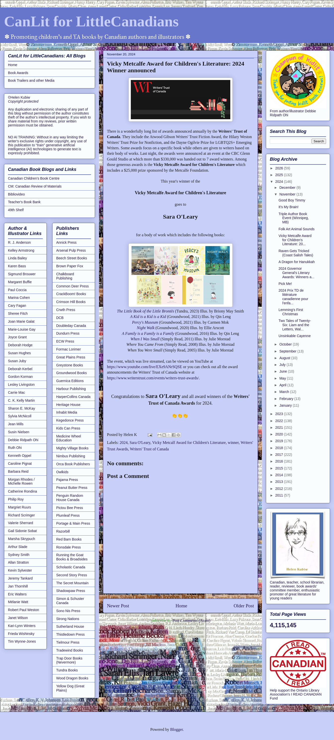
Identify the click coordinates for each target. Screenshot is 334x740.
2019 (279, 441)
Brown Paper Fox (69, 266)
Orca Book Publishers (73, 464)
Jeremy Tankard (20, 578)
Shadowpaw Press (70, 591)
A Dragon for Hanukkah (297, 262)
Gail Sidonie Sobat (22, 531)
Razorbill (63, 531)
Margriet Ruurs (19, 507)
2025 (279, 175)
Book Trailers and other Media (31, 80)
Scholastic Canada (70, 567)
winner (233, 442)
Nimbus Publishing (70, 456)
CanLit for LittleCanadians (91, 21)
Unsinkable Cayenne (295, 336)
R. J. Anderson (19, 242)
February (286, 399)
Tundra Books (67, 670)
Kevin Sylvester (20, 570)
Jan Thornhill (18, 586)
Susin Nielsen (18, 432)
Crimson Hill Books (71, 302)
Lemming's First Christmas (291, 312)
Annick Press (66, 242)
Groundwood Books (71, 373)
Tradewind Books (69, 650)
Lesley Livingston (21, 385)
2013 (279, 482)
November (287, 194)
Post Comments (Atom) (191, 621)
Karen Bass (17, 266)
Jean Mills (15, 424)
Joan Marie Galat (21, 321)
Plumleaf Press (68, 515)
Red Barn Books (69, 539)
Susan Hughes (19, 353)
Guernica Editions (70, 381)
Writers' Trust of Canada (149, 449)
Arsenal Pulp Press (71, 250)
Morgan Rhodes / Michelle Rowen (21, 481)
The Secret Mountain (72, 583)
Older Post (244, 605)
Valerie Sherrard (20, 523)
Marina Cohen (19, 298)
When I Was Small (145, 339)
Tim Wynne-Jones (22, 641)
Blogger (176, 729)
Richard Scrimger (21, 515)
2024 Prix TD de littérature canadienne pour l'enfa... (293, 296)
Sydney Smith (18, 555)
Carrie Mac (16, 392)
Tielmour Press (68, 642)
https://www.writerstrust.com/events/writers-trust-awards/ (153, 378)
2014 (279, 475)
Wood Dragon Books (72, 678)
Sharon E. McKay (21, 408)
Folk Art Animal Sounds (297, 229)
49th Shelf (16, 210)
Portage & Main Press (73, 523)
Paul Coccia (17, 290)
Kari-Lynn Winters (22, 626)
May (283, 378)
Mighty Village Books (72, 448)
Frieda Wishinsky (21, 634)
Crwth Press (65, 310)
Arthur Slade (17, 547)
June (283, 371)
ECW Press (65, 341)
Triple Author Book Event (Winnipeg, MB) (294, 218)
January (286, 405)
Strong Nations (67, 619)
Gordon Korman (20, 377)
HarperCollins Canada (73, 397)
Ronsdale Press (68, 547)
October (286, 344)
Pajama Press (67, 480)
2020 (279, 434)
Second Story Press (71, 575)
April (283, 385)
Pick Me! (285, 284)
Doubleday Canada (71, 326)
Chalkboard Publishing (65, 276)
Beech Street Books (71, 258)
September (288, 351)
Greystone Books (69, 365)
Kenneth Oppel (19, 456)
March (284, 392)
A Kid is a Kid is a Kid (148, 316)
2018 (279, 448)
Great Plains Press (70, 357)
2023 (279, 414)
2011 (279, 495)
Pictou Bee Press (69, 508)
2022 (279, 421)
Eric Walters (17, 594)
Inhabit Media (66, 412)
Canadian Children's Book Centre (33, 178)
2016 (279, 461)
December (287, 188)
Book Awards (18, 73)
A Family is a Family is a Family (148, 333)
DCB (60, 318)
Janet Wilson (18, 618)
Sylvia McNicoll (19, 416)
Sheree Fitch (18, 313)
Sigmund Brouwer (22, 274)
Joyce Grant (17, 337)
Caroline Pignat (20, 464)
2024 (124, 442)
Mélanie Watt (18, 602)
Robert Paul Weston (23, 610)
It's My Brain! (288, 207)
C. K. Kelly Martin (21, 400)
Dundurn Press (67, 333)
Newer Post (118, 605)
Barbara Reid (18, 471)
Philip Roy (16, 499)
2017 (279, 455)
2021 (279, 427)
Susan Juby (17, 361)
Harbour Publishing (71, 389)
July (282, 365)
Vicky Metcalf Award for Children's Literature (189, 442)
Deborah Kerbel (20, 369)
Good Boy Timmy (292, 200)
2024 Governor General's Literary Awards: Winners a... (296, 273)
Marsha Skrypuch (21, 539)
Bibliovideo (16, 194)
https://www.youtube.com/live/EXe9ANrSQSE (144, 367)
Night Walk (145, 328)
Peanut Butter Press (71, 488)
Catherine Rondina (22, 491)
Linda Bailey (17, 258)
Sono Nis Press (68, 611)
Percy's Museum (145, 322)
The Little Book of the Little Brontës (145, 311)
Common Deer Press (72, 286)
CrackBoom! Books (71, 294)
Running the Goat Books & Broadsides (72, 557)
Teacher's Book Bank (24, 202)
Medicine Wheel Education (68, 438)
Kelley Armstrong (21, 250)
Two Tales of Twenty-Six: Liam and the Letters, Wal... (295, 325)
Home (181, 605)
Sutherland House (70, 626)
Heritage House (68, 405)
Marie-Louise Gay (22, 329)
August (285, 358)
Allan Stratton (18, 562)
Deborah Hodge (20, 345)
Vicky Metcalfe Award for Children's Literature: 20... (295, 240)
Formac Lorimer (68, 349)
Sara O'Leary (140, 442)
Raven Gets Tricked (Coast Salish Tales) (296, 253)
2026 (279, 168)
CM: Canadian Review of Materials (35, 186)
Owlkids (62, 472)
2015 (279, 468)
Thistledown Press (70, 634)
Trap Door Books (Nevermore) (69, 660)
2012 (279, 489)
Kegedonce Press (70, 420)
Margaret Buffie (20, 282)
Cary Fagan (17, 306)
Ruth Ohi (15, 448)
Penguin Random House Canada (69, 498)
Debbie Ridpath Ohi (23, 440)
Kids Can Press (68, 428)
